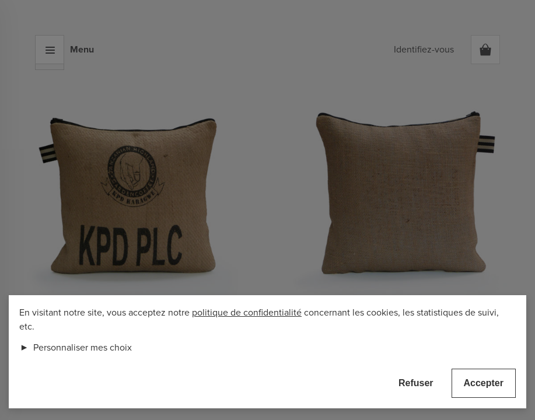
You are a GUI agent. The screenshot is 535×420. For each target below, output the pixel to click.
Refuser (415, 383)
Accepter (483, 383)
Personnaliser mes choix (75, 348)
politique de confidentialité (247, 312)
